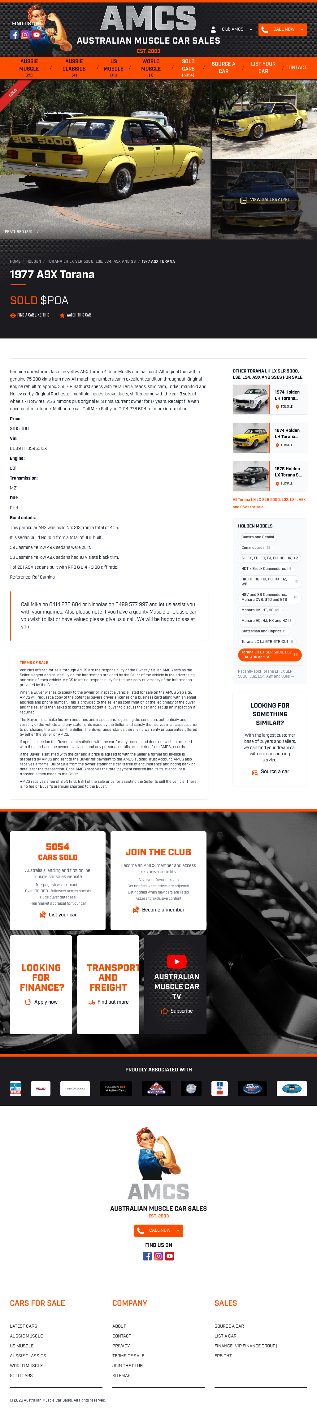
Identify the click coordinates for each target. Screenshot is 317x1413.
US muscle (114, 68)
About (119, 1326)
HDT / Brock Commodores (266, 568)
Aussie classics (74, 68)
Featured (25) (18, 232)
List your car (263, 68)
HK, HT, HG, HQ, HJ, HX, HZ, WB (269, 582)
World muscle (151, 68)
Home (15, 262)
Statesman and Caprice (264, 631)
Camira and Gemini (257, 537)
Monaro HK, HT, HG (260, 610)
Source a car (224, 68)
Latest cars (23, 1326)
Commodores (255, 547)
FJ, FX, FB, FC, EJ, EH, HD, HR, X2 (269, 558)
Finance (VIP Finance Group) (246, 1346)
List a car (226, 1336)
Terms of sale (128, 1356)
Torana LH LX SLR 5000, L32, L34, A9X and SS (91, 262)
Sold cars (188, 68)
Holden (33, 262)
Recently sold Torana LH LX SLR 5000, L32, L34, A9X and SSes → (266, 674)
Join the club (127, 1366)
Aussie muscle (29, 68)
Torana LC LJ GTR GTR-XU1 (267, 642)
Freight (223, 1356)
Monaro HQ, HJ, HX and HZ (267, 620)
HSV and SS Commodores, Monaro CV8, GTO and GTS (269, 597)
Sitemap (121, 1376)
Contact (296, 68)
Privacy (121, 1346)
